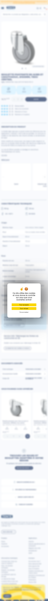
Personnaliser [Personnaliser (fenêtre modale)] (24, 312)
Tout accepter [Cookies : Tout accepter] (24, 305)
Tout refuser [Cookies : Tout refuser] (24, 308)
